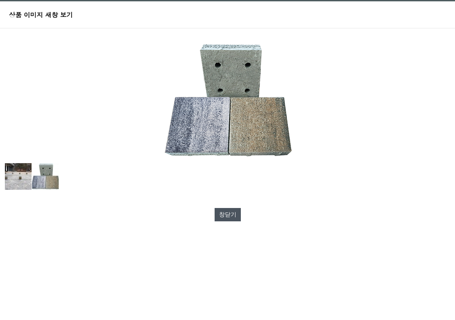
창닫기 (227, 214)
